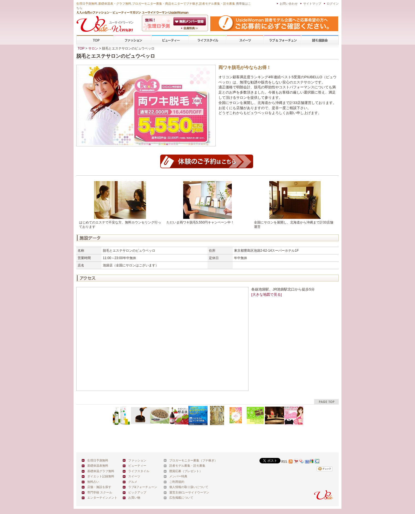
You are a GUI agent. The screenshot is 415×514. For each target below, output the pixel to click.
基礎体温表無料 (97, 465)
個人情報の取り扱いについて (188, 487)
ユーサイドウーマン (195, 492)
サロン (93, 48)
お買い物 (134, 497)
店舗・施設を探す (99, 487)
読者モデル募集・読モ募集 (187, 465)
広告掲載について (181, 497)
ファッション (132, 39)
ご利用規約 (176, 481)
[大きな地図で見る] (266, 294)
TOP (95, 39)
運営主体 (175, 492)
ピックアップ (137, 492)
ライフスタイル (207, 39)
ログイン (333, 3)
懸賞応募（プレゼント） (185, 471)
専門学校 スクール (99, 492)
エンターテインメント (102, 497)
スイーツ (245, 39)
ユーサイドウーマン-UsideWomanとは (190, 28)
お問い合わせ (289, 3)
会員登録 (190, 21)
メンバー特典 (178, 476)
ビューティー (170, 39)
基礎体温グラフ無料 (100, 471)
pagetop (326, 401)
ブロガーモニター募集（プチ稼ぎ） (193, 460)
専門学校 (319, 39)
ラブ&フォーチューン (282, 39)
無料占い (93, 481)
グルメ (132, 481)
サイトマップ (312, 3)
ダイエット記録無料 (100, 476)
